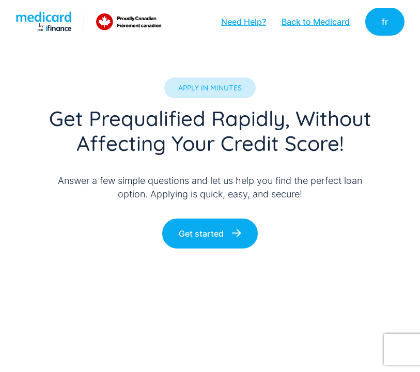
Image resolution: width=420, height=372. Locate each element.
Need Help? (243, 22)
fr (385, 22)
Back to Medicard (316, 22)
